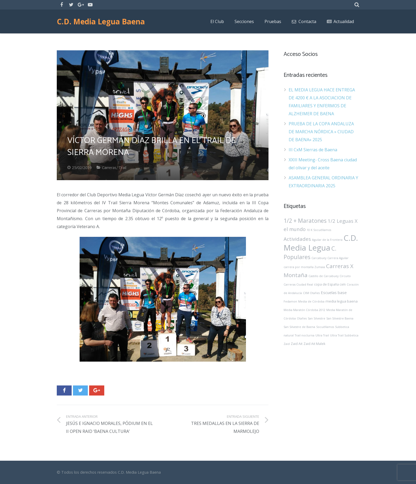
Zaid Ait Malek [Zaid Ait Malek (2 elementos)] (314, 343)
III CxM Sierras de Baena (313, 150)
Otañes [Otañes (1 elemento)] (302, 318)
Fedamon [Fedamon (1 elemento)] (290, 301)
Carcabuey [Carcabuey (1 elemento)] (318, 258)
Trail (122, 167)
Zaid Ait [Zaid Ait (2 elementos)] (296, 343)
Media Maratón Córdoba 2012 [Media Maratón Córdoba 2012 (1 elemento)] (304, 310)
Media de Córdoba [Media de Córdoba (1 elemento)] (311, 301)
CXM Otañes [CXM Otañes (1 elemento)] (311, 293)
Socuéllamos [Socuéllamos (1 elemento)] (325, 327)
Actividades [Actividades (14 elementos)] (297, 239)
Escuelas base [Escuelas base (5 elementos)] (334, 292)
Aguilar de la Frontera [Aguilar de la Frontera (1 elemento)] (327, 240)
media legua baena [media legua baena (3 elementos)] (342, 301)
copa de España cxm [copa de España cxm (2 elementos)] (330, 284)
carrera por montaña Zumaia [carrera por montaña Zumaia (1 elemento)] (304, 267)
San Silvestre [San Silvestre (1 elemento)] (316, 318)
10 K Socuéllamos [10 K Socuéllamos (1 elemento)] (319, 230)
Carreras (109, 167)
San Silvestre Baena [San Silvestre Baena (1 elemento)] (339, 318)
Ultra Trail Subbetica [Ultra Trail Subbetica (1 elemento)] (344, 335)
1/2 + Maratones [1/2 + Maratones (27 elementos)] (305, 220)
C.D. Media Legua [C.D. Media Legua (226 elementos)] (321, 243)
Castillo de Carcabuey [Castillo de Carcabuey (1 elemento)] (324, 276)
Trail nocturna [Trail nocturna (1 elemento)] (304, 335)
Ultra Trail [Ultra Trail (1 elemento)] (322, 335)
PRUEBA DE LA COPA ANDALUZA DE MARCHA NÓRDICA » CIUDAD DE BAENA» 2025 (321, 132)
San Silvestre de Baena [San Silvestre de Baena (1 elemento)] (299, 327)
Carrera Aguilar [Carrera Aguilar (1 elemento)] (338, 258)
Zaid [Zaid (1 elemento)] (287, 344)
